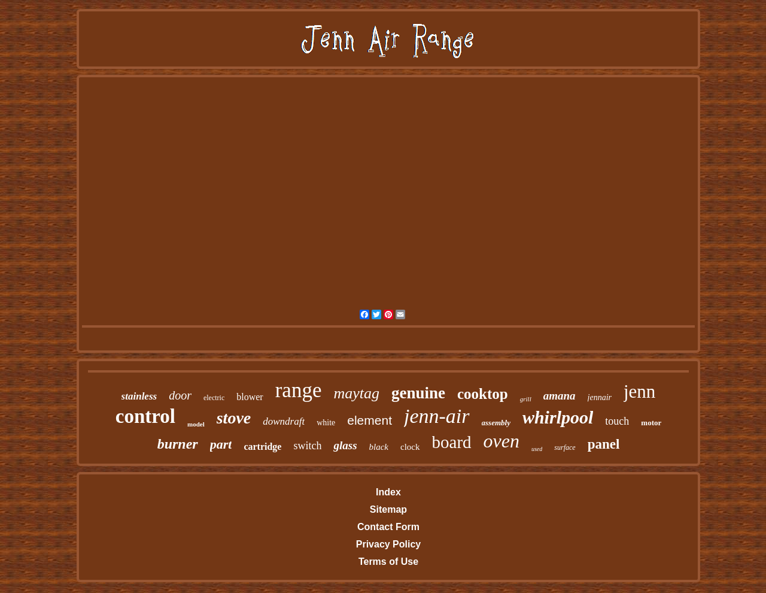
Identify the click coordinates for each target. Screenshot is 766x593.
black (378, 447)
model (196, 424)
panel (604, 444)
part (221, 444)
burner (177, 444)
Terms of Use (388, 561)
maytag (356, 393)
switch (307, 446)
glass (345, 445)
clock (410, 447)
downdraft (284, 421)
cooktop (482, 394)
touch (617, 421)
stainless (139, 396)
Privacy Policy (388, 544)
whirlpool (557, 417)
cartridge (262, 446)
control (145, 416)
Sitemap (388, 509)
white (326, 422)
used (536, 449)
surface (564, 447)
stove (234, 418)
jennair (600, 397)
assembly (496, 422)
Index (388, 492)
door (180, 395)
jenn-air (437, 416)
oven (501, 441)
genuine (418, 393)
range (298, 390)
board (452, 442)
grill (525, 399)
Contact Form (388, 527)
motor (651, 422)
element (369, 420)
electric (213, 398)
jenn (639, 391)
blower (249, 397)
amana (559, 395)
